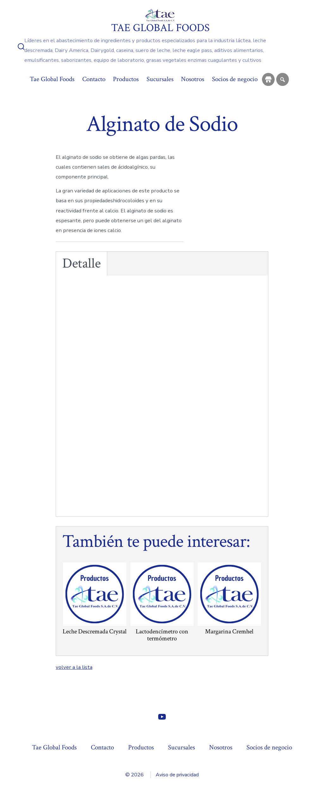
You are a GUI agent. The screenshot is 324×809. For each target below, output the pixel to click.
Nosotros (192, 79)
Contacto (93, 79)
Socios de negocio (235, 79)
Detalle (81, 263)
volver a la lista (74, 667)
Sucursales (159, 79)
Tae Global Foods (52, 79)
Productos (126, 79)
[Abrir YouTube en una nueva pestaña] (162, 717)
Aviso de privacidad (177, 774)
